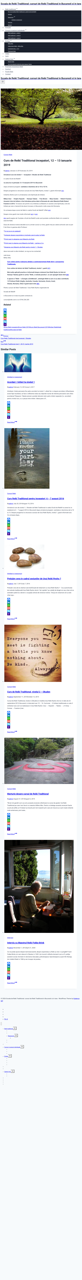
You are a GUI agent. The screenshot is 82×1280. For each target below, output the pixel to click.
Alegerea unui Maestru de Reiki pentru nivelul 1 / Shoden (23, 247)
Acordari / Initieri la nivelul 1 (21, 382)
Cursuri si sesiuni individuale (12, 1047)
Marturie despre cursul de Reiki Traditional (28, 794)
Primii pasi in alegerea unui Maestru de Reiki (19, 239)
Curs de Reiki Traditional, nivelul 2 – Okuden (28, 692)
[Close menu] (1, 1023)
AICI (48, 268)
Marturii (10, 25)
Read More (12, 422)
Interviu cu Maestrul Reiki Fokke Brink (25, 942)
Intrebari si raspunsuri (17, 20)
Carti (6, 56)
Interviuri (10, 22)
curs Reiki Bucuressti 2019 (39, 327)
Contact (8, 74)
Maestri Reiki (11, 61)
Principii (8, 27)
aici (62, 191)
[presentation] (40, 363)
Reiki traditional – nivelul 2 (14, 35)
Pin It (6, 1019)
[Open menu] (3, 82)
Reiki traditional (8, 1028)
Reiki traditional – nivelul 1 (14, 33)
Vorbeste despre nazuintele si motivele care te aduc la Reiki (24, 235)
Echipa (6, 1056)
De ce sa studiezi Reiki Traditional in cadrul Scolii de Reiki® (22, 11)
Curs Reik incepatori (11, 327)
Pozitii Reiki (9, 72)
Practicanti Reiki (12, 51)
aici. (38, 284)
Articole (10, 14)
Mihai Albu (10, 43)
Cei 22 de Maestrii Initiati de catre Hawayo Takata (20, 64)
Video (7, 54)
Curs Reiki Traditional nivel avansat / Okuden (39, 336)
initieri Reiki (53, 327)
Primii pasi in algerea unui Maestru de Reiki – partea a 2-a (23, 243)
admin (7, 171)
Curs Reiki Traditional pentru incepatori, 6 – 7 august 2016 (35, 498)
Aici (5, 218)
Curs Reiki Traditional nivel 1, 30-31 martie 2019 (39, 342)
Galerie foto (7, 1071)
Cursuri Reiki (8, 155)
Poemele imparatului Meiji (14, 67)
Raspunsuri (11, 1036)
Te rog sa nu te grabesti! (12, 231)
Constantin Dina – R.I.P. (13, 48)
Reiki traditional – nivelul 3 (14, 38)
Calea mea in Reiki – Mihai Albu (15, 46)
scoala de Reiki (16, 330)
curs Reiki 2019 (24, 327)
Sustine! (8, 69)
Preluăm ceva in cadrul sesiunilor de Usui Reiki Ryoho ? (34, 578)
